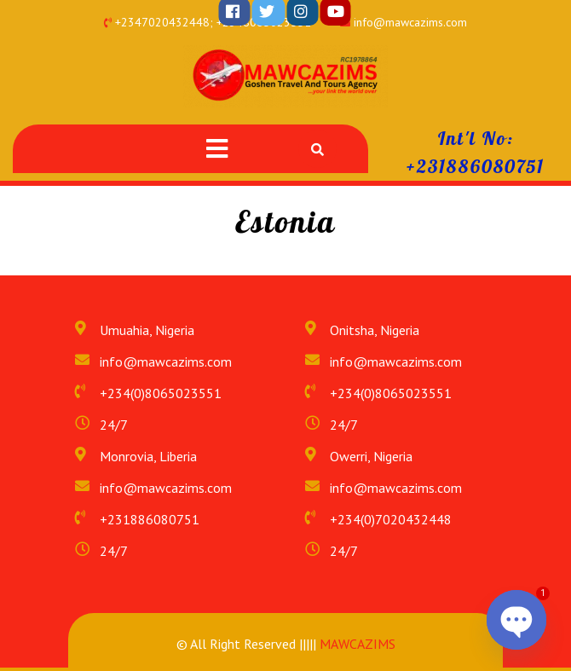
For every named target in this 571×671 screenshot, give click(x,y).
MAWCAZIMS (355, 643)
